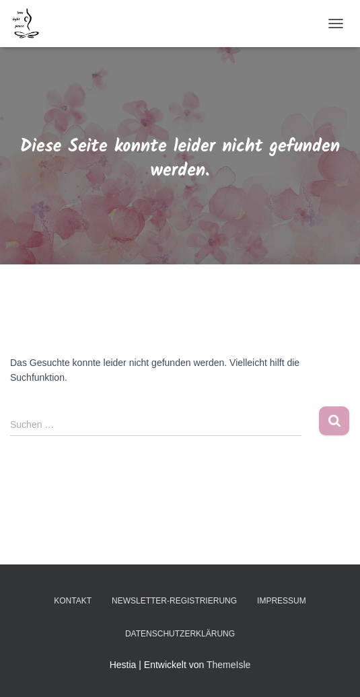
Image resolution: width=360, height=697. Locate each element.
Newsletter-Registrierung (174, 601)
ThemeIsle (228, 664)
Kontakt (73, 601)
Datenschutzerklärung (180, 633)
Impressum (281, 601)
